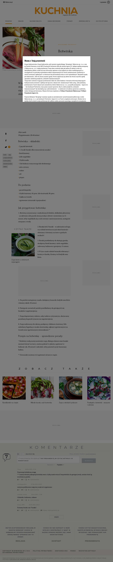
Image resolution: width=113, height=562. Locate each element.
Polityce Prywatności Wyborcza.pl (70, 91)
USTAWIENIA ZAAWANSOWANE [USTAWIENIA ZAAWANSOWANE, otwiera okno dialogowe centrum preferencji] (37, 98)
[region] (56, 78)
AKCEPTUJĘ (82, 98)
